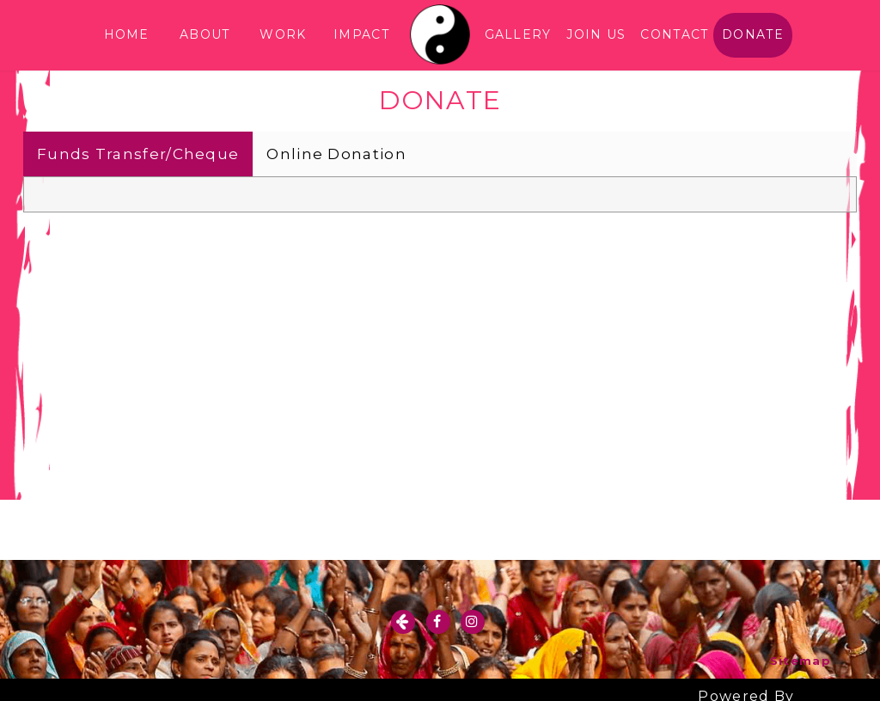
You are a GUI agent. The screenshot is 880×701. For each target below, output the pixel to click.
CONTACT (674, 34)
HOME (127, 34)
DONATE (753, 34)
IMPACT (361, 34)
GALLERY (518, 34)
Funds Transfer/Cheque (138, 154)
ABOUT (205, 34)
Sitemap (800, 660)
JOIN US (596, 34)
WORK (283, 34)
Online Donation (336, 154)
